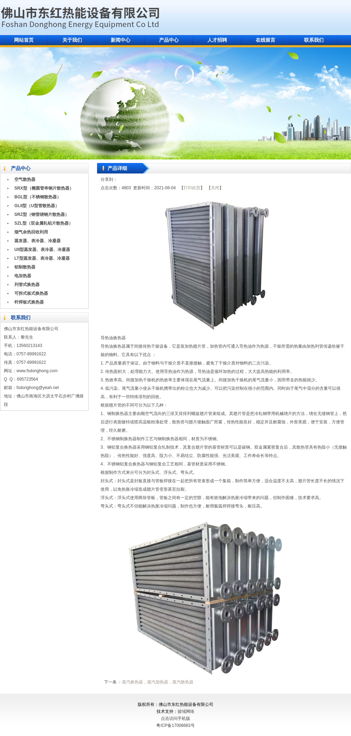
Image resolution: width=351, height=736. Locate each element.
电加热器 (22, 275)
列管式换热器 (27, 284)
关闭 (215, 187)
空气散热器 (24, 179)
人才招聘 (217, 40)
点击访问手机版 (175, 718)
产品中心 (169, 40)
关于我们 (72, 40)
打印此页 (192, 187)
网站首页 (24, 40)
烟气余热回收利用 (31, 232)
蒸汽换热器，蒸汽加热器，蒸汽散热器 (157, 682)
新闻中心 (120, 40)
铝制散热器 (24, 267)
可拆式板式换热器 (31, 293)
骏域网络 (186, 711)
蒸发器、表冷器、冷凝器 (37, 240)
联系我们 (314, 40)
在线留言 (265, 40)
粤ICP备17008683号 (175, 725)
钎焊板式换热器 (29, 302)
